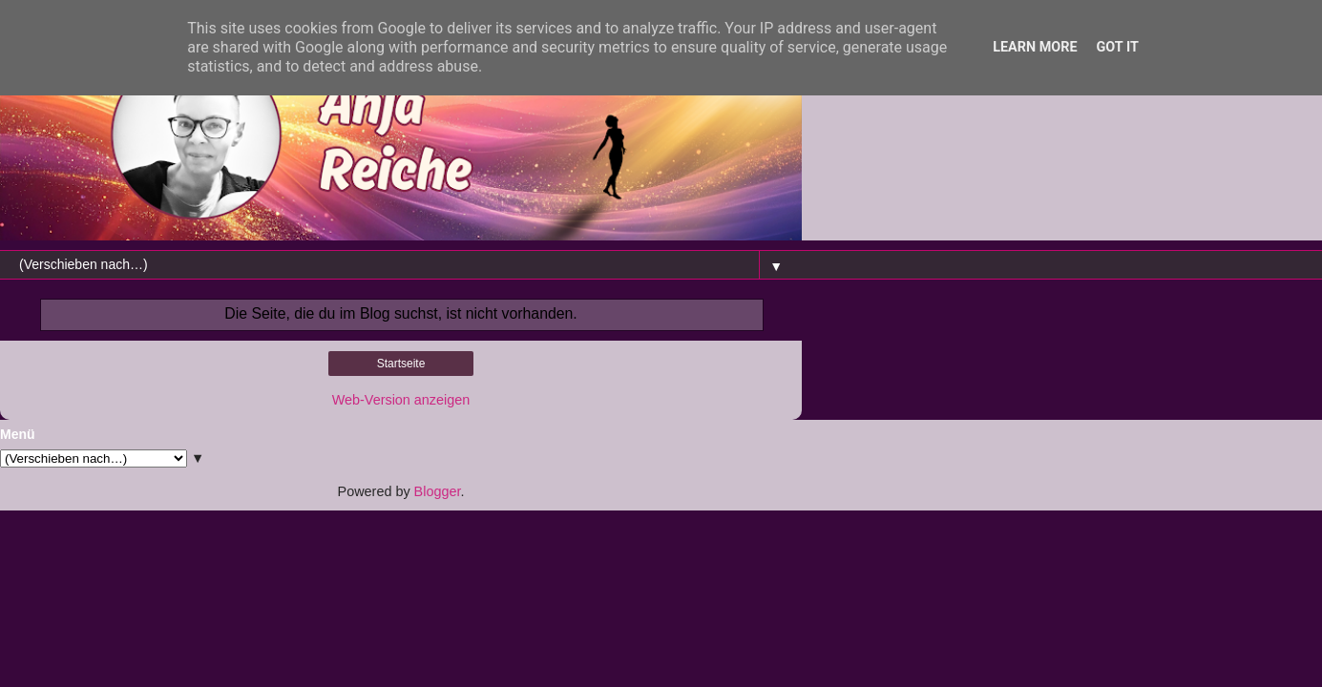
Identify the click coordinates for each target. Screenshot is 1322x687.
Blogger (437, 491)
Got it (1118, 47)
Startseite (401, 363)
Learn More (1035, 47)
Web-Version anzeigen (401, 399)
